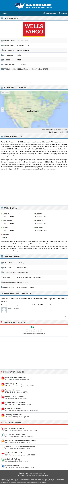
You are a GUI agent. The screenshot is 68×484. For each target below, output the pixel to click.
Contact (46, 475)
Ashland (8, 390)
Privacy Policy (39, 475)
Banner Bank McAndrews (14, 428)
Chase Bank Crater (12, 465)
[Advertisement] (34, 78)
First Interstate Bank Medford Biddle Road (20, 440)
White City (8, 384)
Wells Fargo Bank (23, 263)
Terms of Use (31, 475)
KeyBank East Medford (13, 453)
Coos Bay (8, 415)
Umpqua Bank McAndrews (15, 434)
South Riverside (11, 377)
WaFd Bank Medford (12, 459)
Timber (7, 408)
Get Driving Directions (57, 132)
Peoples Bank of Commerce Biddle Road (20, 447)
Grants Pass (9, 396)
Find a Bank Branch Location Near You (32, 473)
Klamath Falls (10, 402)
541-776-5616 (21, 65)
